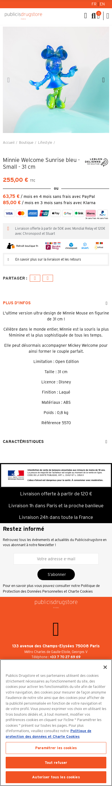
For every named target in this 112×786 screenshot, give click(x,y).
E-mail (48, 278)
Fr (95, 4)
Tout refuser (56, 762)
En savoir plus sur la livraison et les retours (48, 259)
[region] (56, 722)
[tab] (56, 259)
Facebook (35, 278)
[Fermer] (105, 667)
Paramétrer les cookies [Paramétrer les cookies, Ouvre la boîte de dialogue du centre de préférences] (56, 748)
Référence (51, 423)
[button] (8, 80)
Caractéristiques (23, 441)
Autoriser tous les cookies (56, 777)
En (102, 4)
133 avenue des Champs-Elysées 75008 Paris (56, 646)
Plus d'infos (17, 303)
